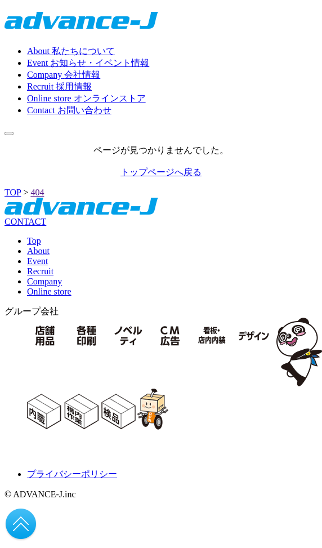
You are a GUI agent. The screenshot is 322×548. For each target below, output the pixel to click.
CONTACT (25, 221)
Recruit (40, 271)
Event (37, 261)
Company (44, 281)
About (38, 251)
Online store (49, 291)
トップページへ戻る (161, 172)
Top (34, 241)
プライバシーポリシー (72, 474)
